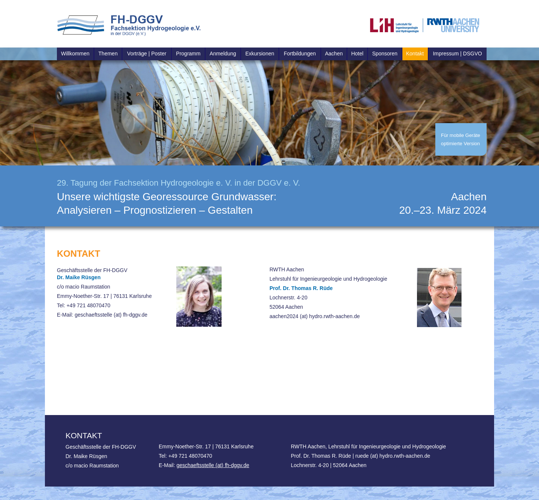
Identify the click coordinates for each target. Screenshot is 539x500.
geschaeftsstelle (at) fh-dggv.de (212, 465)
